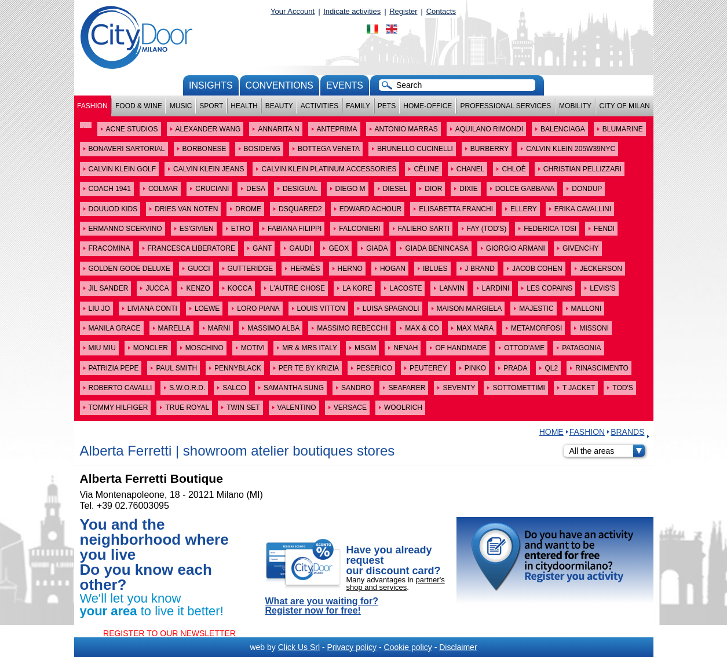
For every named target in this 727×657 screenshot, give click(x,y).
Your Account (293, 11)
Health (244, 106)
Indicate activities (352, 11)
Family (358, 106)
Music (181, 106)
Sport (211, 106)
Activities (319, 106)
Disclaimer (458, 647)
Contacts (441, 11)
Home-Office (427, 106)
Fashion (92, 106)
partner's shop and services (395, 583)
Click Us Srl (299, 647)
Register (403, 11)
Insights (211, 85)
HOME (551, 431)
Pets (387, 106)
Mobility (575, 106)
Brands (627, 431)
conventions (279, 85)
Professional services (505, 106)
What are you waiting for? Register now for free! (322, 606)
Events (344, 85)
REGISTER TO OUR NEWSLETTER (169, 633)
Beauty (279, 106)
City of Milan (625, 106)
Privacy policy (352, 647)
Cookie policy (408, 647)
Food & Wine (138, 106)
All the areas (607, 451)
